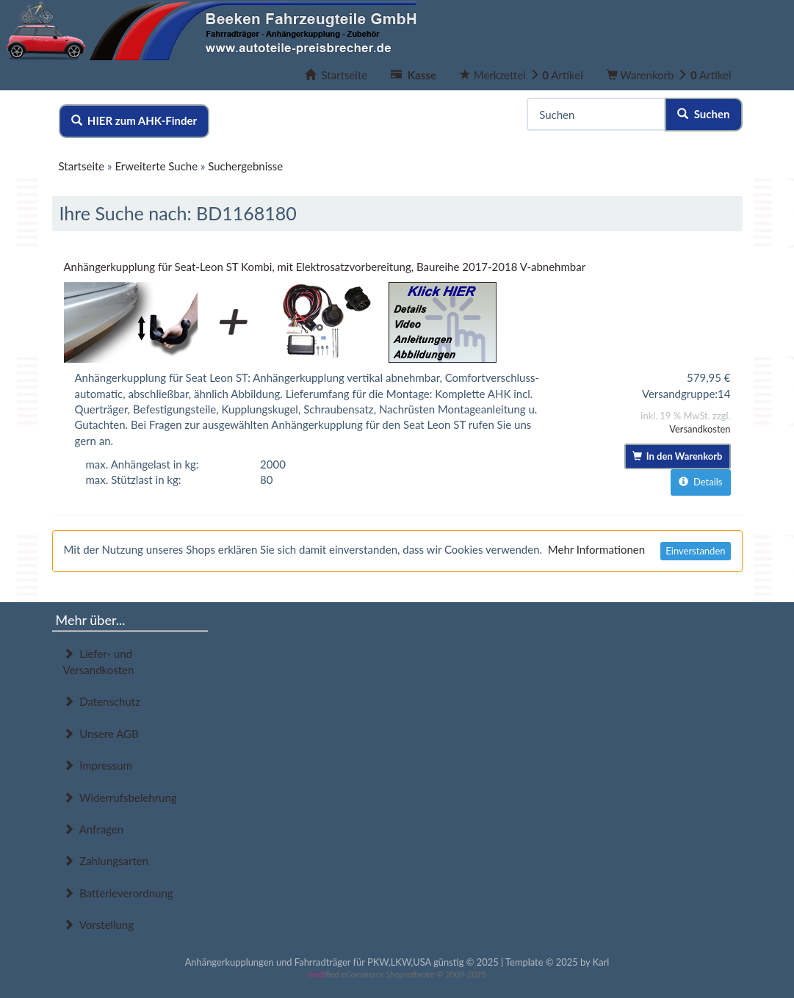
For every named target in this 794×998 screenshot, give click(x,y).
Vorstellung (98, 924)
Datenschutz (101, 701)
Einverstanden (695, 551)
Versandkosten (699, 429)
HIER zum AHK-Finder (134, 120)
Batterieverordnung (118, 893)
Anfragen (93, 829)
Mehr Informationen (596, 549)
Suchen (703, 113)
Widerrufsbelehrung (120, 797)
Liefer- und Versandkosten (98, 661)
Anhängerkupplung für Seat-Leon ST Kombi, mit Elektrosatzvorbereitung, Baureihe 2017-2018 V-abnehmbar (325, 266)
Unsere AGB (101, 733)
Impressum (97, 765)
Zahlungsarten (106, 860)
